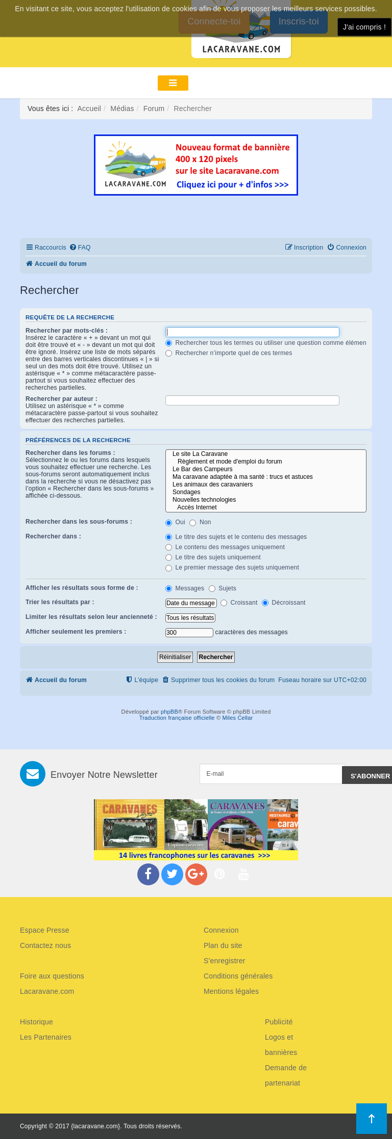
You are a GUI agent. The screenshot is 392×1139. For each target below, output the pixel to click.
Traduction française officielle (177, 718)
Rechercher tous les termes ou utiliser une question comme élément (267, 342)
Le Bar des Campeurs (265, 469)
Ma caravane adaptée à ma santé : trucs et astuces (265, 477)
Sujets (222, 588)
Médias (122, 108)
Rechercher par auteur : (61, 398)
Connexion (221, 930)
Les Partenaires (45, 1037)
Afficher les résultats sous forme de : (82, 587)
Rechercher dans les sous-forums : (79, 521)
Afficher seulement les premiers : (76, 631)
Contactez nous (45, 945)
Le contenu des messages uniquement (225, 547)
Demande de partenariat (286, 1075)
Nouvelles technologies (265, 500)
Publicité (279, 1022)
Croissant (238, 602)
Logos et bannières (281, 1044)
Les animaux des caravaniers (265, 485)
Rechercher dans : (53, 536)
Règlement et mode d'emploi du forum (265, 462)
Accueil (90, 108)
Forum (153, 108)
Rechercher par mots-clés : (67, 330)
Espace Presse (44, 930)
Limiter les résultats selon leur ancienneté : (91, 616)
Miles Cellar (238, 718)
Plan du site (223, 945)
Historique (36, 1022)
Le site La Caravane (265, 454)
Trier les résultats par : (60, 602)
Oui (175, 522)
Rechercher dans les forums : (70, 452)
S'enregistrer (225, 961)
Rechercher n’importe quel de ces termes (228, 353)
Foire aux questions (52, 976)
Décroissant (284, 602)
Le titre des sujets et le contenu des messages (236, 536)
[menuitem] (80, 248)
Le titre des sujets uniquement (213, 557)
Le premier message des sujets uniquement (232, 567)
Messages (184, 588)
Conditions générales (238, 976)
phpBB (169, 712)
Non (200, 522)
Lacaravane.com (47, 991)
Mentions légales (231, 991)
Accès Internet (265, 507)
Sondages (265, 492)
